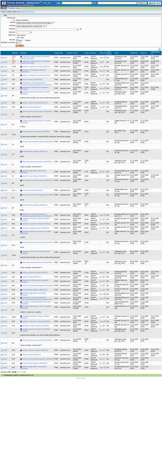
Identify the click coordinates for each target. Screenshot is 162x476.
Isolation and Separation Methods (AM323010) (33, 71)
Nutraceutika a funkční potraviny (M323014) (38, 180)
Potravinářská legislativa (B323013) (35, 151)
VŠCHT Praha (81, 378)
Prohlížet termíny (14, 8)
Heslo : (94, 3)
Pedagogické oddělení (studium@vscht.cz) (18, 375)
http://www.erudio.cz (28, 12)
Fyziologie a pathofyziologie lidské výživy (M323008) (35, 303)
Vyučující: (12, 32)
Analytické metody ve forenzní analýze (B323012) (35, 219)
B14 (101, 103)
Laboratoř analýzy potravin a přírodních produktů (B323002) (35, 57)
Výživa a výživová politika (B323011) (35, 103)
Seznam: (12, 40)
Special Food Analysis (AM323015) (35, 176)
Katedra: (12, 25)
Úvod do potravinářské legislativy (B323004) (38, 141)
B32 (101, 84)
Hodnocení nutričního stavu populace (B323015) (34, 88)
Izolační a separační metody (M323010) (36, 67)
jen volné (21, 38)
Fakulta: (12, 22)
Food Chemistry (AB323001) (33, 79)
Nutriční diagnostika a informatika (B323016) (33, 172)
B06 (101, 172)
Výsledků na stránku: (8, 42)
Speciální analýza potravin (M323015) (36, 228)
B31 (101, 281)
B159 (101, 58)
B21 (101, 252)
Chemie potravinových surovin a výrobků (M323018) (35, 121)
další (24, 372)
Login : (58, 3)
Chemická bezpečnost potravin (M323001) (37, 111)
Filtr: (5, 16)
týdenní (28, 40)
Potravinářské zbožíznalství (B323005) (36, 132)
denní (20, 40)
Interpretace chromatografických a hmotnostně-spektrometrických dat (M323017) (36, 84)
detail (5, 57)
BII (101, 62)
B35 (101, 71)
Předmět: (12, 29)
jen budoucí (22, 35)
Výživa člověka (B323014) (32, 107)
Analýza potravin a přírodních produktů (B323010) (35, 93)
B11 (101, 93)
